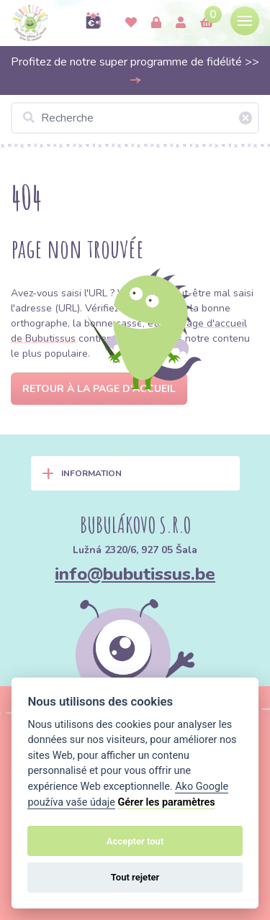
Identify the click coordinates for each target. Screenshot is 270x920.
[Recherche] (135, 118)
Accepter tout (135, 841)
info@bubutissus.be (135, 574)
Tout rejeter (135, 877)
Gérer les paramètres (166, 802)
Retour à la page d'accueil (99, 389)
